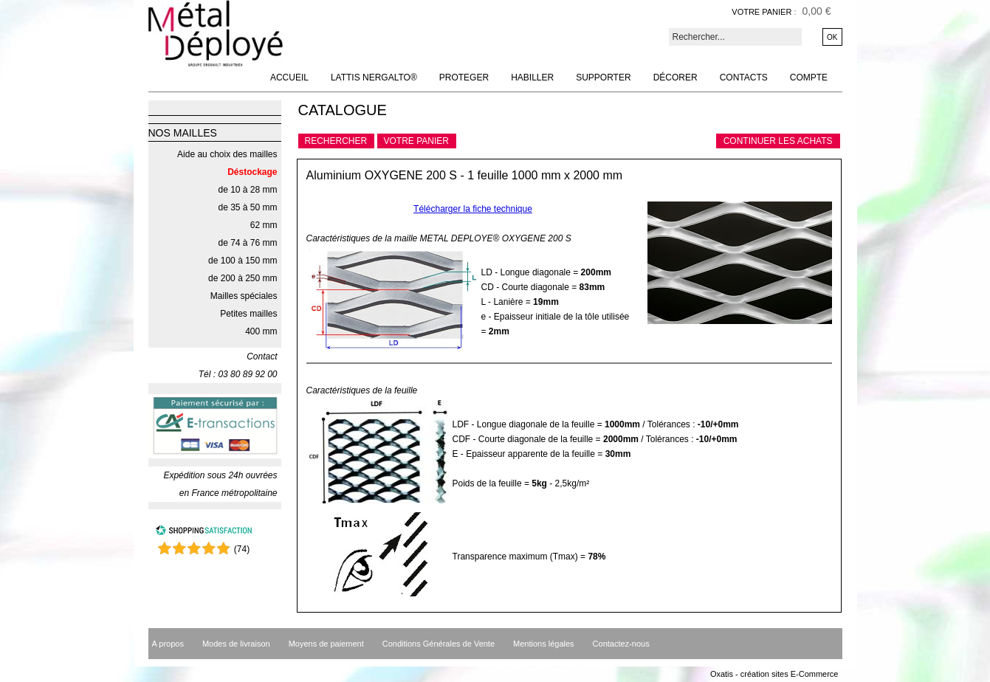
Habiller (532, 77)
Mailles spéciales (244, 296)
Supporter (603, 77)
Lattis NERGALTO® (374, 77)
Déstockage (252, 172)
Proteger (464, 77)
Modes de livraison (236, 643)
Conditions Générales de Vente (438, 643)
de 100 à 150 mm (242, 260)
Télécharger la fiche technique (472, 209)
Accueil (289, 77)
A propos (168, 643)
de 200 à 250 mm (242, 278)
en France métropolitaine (228, 493)
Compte (809, 77)
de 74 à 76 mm (247, 243)
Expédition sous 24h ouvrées (220, 475)
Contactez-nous (621, 643)
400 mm (261, 331)
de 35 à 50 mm (247, 207)
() (242, 549)
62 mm (264, 225)
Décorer (675, 77)
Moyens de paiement (326, 643)
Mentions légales (543, 643)
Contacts (744, 77)
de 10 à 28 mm (247, 190)
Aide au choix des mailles (227, 154)
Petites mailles (248, 314)
